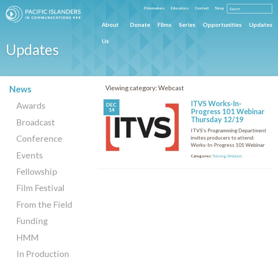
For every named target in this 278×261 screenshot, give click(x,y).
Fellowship (36, 171)
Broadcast (35, 122)
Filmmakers (154, 8)
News (20, 89)
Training (219, 156)
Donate (140, 24)
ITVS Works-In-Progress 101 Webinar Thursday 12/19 (228, 111)
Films (164, 24)
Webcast (234, 156)
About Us (110, 27)
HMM (27, 237)
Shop (219, 8)
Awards (30, 105)
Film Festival (40, 187)
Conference (39, 138)
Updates (261, 24)
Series (187, 24)
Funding (32, 220)
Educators (180, 8)
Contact (202, 8)
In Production (42, 253)
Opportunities (222, 24)
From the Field (44, 204)
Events (29, 155)
